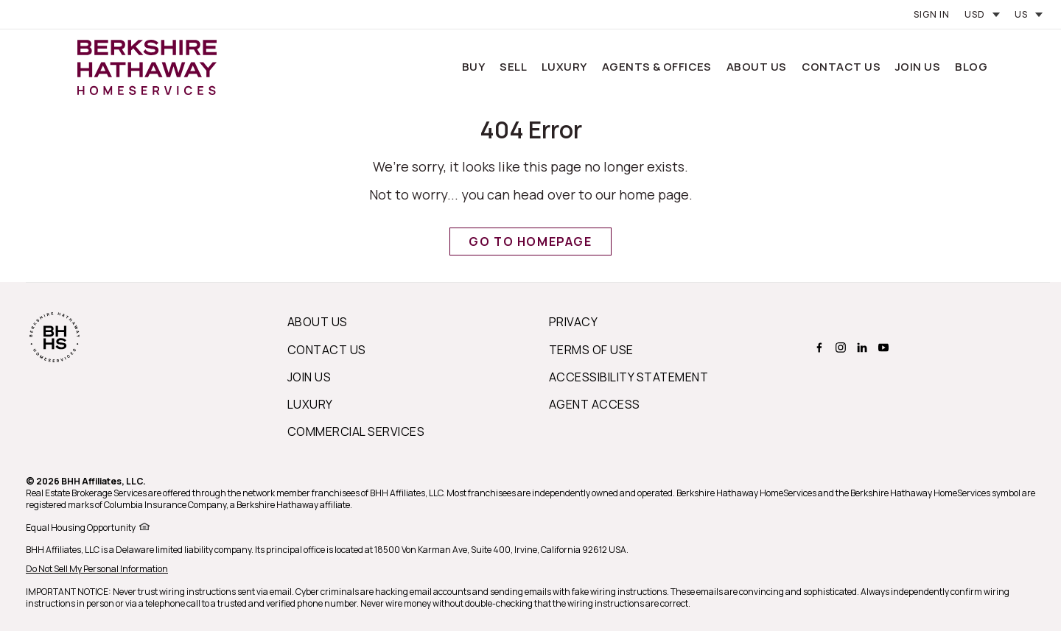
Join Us (917, 66)
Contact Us (841, 66)
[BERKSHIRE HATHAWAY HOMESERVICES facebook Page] (817, 348)
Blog (971, 66)
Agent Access (594, 404)
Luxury (564, 66)
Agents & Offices (657, 66)
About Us (756, 66)
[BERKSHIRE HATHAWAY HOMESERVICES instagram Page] (839, 348)
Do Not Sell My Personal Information (97, 569)
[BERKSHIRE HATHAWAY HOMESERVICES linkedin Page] (860, 348)
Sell (513, 66)
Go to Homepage (530, 241)
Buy (473, 66)
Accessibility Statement (628, 377)
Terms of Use (591, 350)
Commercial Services (355, 431)
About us (317, 322)
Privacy (573, 322)
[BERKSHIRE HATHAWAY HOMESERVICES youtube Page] (882, 348)
